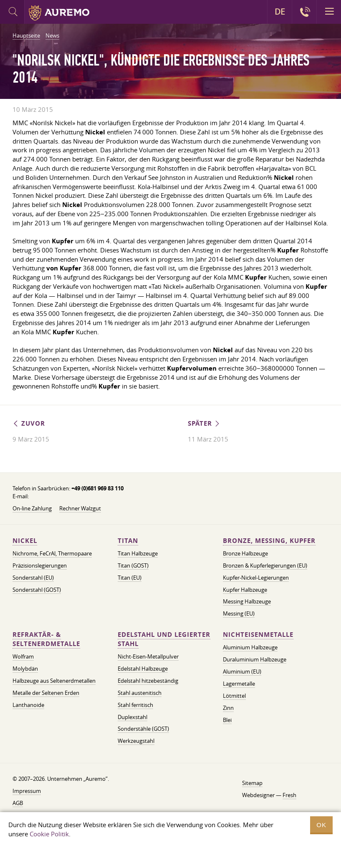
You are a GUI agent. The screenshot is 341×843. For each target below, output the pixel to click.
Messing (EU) (239, 613)
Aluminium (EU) (242, 671)
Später (204, 423)
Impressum (27, 791)
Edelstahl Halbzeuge (143, 668)
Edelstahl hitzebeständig (148, 680)
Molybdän (25, 668)
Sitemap (252, 783)
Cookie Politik (49, 834)
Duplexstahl (132, 717)
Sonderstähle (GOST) (143, 728)
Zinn (228, 708)
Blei (227, 720)
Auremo (59, 13)
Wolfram (23, 656)
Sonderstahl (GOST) (37, 589)
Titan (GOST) (133, 565)
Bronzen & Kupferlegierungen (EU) (265, 565)
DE (280, 11)
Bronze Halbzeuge (245, 553)
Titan (128, 540)
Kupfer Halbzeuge (245, 589)
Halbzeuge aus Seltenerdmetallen (54, 680)
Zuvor (29, 423)
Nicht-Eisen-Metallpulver (148, 656)
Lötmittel (234, 695)
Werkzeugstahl (136, 741)
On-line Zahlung (32, 508)
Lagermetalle (239, 683)
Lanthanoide (28, 705)
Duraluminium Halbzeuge (254, 659)
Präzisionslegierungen (40, 565)
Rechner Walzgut (80, 508)
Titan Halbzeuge (138, 553)
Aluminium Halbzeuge (250, 647)
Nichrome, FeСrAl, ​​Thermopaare (52, 553)
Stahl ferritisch (135, 705)
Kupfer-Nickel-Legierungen (256, 577)
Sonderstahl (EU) (33, 577)
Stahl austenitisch (140, 693)
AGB (18, 803)
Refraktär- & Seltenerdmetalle (46, 639)
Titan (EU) (129, 577)
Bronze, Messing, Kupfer (269, 540)
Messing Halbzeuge (247, 601)
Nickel (25, 540)
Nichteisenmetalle (258, 634)
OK (321, 824)
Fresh (289, 795)
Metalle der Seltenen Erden (46, 693)
